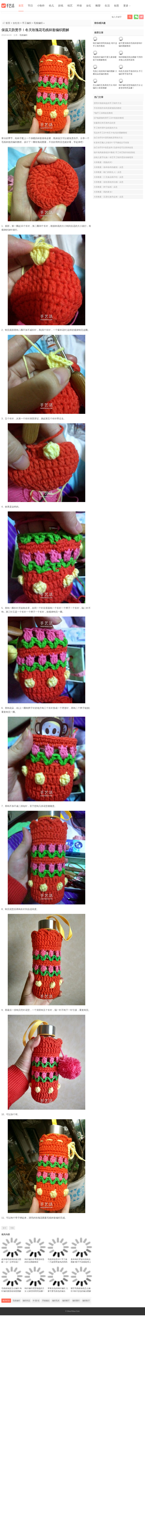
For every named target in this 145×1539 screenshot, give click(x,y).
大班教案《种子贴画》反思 (105, 187)
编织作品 (26, 1301)
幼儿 (51, 5)
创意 (116, 5)
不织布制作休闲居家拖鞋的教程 (107, 108)
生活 (107, 5)
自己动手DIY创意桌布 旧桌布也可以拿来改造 (113, 147)
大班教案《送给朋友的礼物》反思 (108, 182)
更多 (125, 5)
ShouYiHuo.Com (73, 1311)
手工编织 (26, 23)
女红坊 (16, 23)
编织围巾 (76, 1301)
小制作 (41, 5)
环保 (79, 5)
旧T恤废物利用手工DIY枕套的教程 (109, 118)
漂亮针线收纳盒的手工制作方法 (107, 103)
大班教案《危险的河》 (103, 162)
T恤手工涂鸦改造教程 (103, 113)
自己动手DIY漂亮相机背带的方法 (108, 137)
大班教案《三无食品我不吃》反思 (108, 177)
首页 (21, 5)
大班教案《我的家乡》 (103, 192)
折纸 (60, 5)
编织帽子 (66, 1301)
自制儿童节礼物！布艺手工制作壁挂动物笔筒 (113, 157)
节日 (30, 5)
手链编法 (45, 1301)
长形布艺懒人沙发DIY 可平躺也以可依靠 (111, 142)
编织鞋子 (86, 1301)
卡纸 (12, 1228)
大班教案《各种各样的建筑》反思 (108, 167)
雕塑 (97, 5)
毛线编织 (38, 23)
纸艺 (70, 5)
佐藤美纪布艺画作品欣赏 (104, 123)
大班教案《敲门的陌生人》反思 (107, 172)
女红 (88, 5)
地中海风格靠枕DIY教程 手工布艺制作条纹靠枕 (114, 152)
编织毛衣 (55, 1301)
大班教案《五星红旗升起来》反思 (108, 197)
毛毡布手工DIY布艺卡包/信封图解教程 (110, 133)
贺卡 (4, 1228)
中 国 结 (36, 1301)
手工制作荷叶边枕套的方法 (105, 128)
